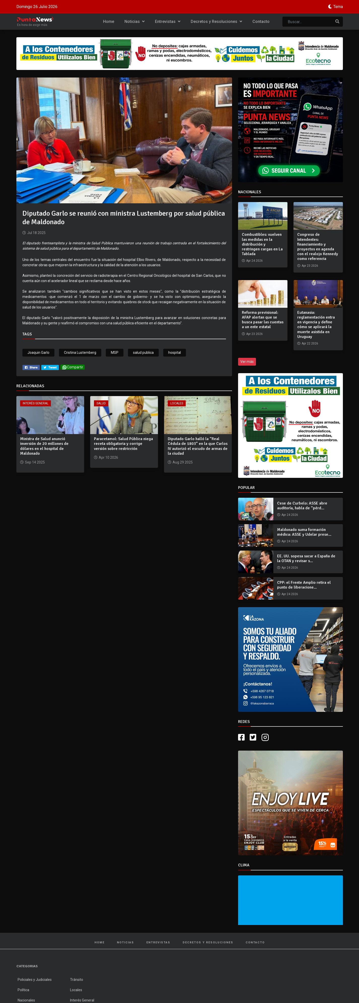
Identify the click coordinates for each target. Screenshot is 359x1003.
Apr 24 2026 (289, 515)
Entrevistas (167, 21)
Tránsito (76, 980)
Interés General (35, 403)
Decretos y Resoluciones (216, 21)
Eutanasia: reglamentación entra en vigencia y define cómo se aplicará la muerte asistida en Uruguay (316, 324)
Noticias (134, 21)
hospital (174, 353)
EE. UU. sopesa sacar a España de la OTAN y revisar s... (306, 558)
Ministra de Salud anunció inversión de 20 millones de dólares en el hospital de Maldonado (44, 446)
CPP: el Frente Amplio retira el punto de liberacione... (304, 585)
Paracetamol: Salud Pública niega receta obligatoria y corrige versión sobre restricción (123, 443)
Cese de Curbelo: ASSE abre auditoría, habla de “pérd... (302, 506)
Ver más (247, 362)
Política (23, 990)
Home (108, 21)
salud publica (143, 353)
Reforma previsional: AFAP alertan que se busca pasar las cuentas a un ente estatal (262, 320)
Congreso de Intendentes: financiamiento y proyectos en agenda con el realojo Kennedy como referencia (317, 246)
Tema (338, 6)
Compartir (72, 367)
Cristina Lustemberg (80, 353)
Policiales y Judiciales (35, 980)
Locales (176, 403)
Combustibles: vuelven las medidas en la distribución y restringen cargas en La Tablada (262, 244)
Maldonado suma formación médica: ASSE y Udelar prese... (304, 532)
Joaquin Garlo (38, 353)
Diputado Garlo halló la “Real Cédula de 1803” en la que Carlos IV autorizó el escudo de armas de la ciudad (197, 446)
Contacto (261, 21)
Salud (101, 403)
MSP (114, 353)
